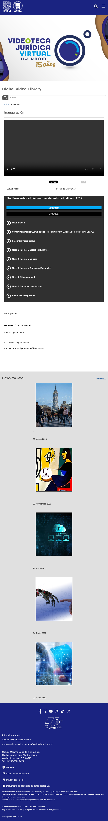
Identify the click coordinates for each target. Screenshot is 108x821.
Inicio (6, 104)
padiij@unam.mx (55, 809)
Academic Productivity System (16, 739)
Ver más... (101, 379)
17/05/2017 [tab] (54, 214)
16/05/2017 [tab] (54, 208)
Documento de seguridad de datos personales (26, 786)
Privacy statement (13, 780)
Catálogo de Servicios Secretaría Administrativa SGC (27, 744)
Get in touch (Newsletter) (16, 773)
